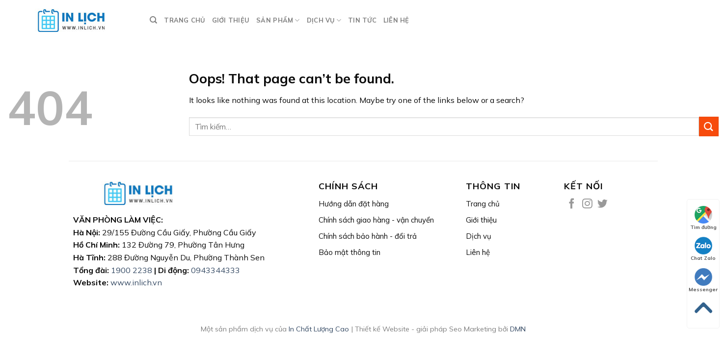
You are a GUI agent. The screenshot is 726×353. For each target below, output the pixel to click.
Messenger (703, 280)
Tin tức (362, 20)
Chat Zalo (703, 249)
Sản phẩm (278, 20)
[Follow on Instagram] (587, 204)
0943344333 (215, 270)
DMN (518, 329)
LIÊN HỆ (396, 20)
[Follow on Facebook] (571, 204)
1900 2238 (131, 270)
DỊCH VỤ (324, 20)
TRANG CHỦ (184, 20)
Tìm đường (703, 218)
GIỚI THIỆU (231, 20)
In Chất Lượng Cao (319, 329)
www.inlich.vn (136, 282)
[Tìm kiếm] (153, 20)
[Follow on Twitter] (602, 204)
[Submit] (709, 126)
